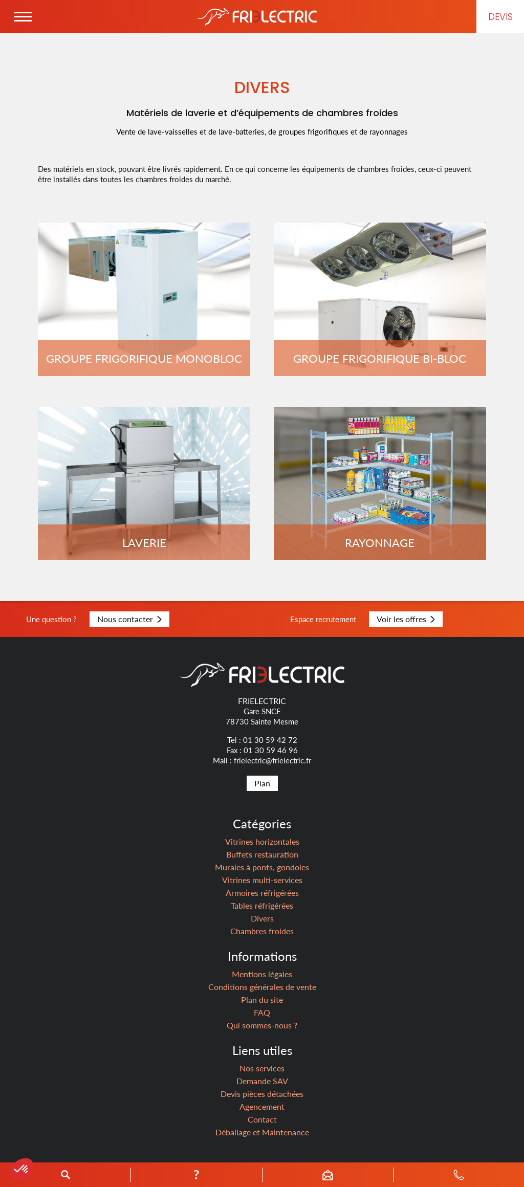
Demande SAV (262, 1081)
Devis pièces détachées (262, 1093)
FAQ (262, 1012)
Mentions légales (262, 974)
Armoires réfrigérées (262, 892)
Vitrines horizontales (262, 841)
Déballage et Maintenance (262, 1132)
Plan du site (262, 999)
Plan (262, 783)
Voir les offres (406, 619)
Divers (262, 918)
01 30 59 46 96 (271, 750)
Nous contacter (129, 619)
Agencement (262, 1106)
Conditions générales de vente (262, 987)
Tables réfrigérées (262, 905)
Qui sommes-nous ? (262, 1025)
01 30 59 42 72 (270, 739)
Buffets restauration (262, 854)
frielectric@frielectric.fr (272, 760)
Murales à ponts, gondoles (262, 867)
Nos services (262, 1068)
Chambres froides (262, 931)
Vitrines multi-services (262, 880)
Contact (262, 1119)
